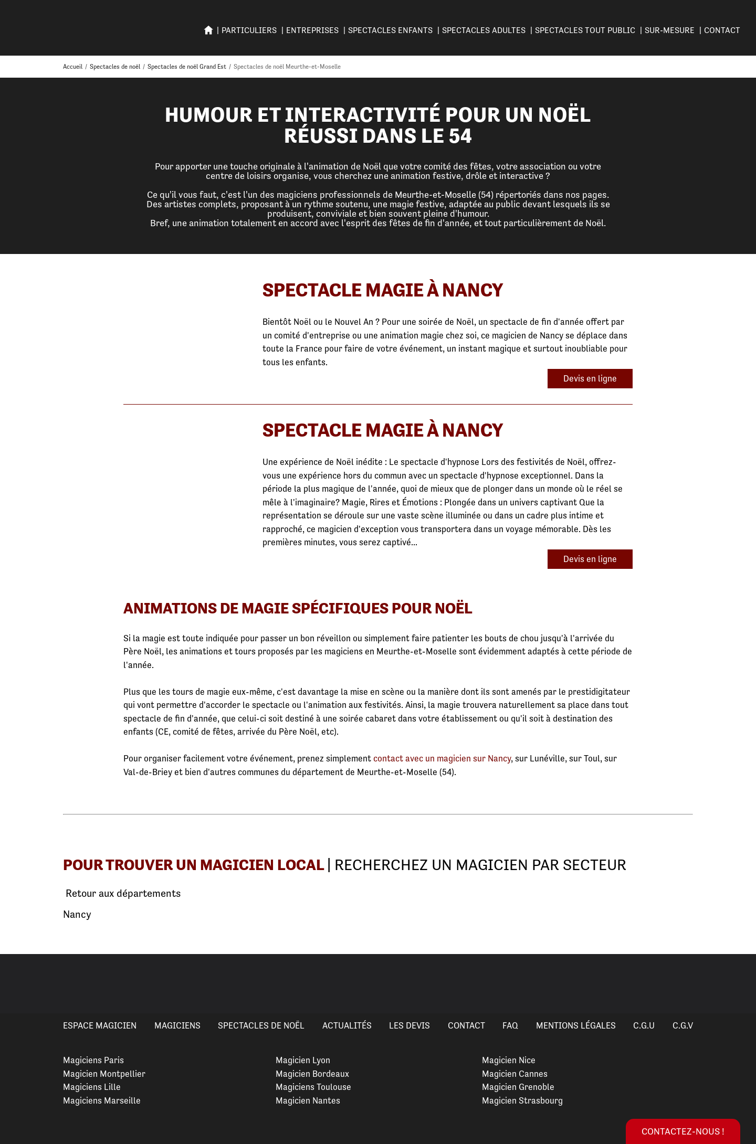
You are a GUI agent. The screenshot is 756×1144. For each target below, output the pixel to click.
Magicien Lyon (303, 1060)
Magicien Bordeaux (312, 1073)
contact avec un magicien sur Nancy (442, 758)
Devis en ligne (590, 378)
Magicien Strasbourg (522, 1100)
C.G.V (683, 1025)
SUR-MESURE (670, 30)
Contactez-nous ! (683, 1131)
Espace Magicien (99, 1025)
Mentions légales (576, 1025)
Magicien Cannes (515, 1073)
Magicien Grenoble (518, 1087)
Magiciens (177, 1025)
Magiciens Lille (92, 1087)
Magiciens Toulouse (313, 1087)
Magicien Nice (509, 1060)
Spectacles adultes (484, 30)
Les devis (409, 1025)
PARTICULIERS (249, 30)
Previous (20, 984)
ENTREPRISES (312, 30)
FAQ (510, 1025)
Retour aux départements (122, 893)
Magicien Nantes (308, 1100)
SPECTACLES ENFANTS (390, 30)
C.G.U (644, 1025)
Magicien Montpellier (104, 1073)
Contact (722, 30)
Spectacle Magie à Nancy (382, 290)
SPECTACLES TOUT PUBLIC (585, 30)
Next (735, 984)
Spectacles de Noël (261, 1025)
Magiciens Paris (93, 1060)
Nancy (77, 914)
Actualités (347, 1025)
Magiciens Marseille (102, 1100)
